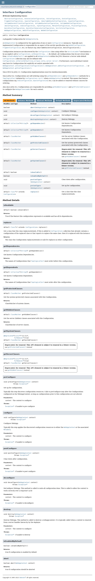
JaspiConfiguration (76, 21)
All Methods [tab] (9, 100)
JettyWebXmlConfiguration (70, 23)
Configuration (30, 7)
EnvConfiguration (69, 19)
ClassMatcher (16, 136)
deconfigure (35, 115)
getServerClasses (37, 149)
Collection (15, 123)
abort (32, 107)
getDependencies (36, 123)
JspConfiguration (44, 26)
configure (34, 111)
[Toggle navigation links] (3, 2)
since (17, 336)
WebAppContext (41, 107)
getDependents (36, 130)
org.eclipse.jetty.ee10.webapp (11, 7)
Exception (23, 384)
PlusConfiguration (78, 26)
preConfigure (35, 186)
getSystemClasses (37, 161)
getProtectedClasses (38, 143)
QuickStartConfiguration (14, 28)
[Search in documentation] (80, 6)
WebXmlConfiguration (49, 30)
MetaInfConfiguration (61, 26)
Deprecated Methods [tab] (83, 100)
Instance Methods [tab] (25, 100)
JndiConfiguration (27, 26)
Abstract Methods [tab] (44, 100)
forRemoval (18, 338)
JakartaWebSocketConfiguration (53, 21)
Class (13, 192)
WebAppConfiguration (12, 30)
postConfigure (36, 179)
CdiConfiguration (53, 19)
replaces (33, 192)
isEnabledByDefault (38, 176)
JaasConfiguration (31, 21)
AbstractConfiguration (13, 19)
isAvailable (35, 172)
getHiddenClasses (37, 136)
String (23, 123)
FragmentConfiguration (13, 21)
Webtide (22, 577)
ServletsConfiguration (65, 28)
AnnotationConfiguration (34, 19)
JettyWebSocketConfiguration (46, 23)
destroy (33, 119)
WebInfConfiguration (31, 30)
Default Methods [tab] (63, 100)
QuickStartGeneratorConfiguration (40, 28)
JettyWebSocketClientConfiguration (18, 23)
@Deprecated (8, 336)
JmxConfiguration (11, 26)
